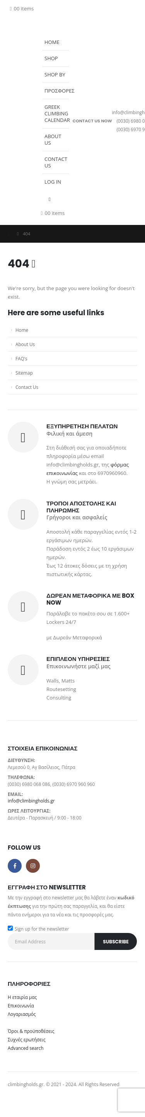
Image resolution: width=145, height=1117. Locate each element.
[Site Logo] (23, 120)
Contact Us (55, 162)
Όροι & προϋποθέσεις (31, 1031)
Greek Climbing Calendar (56, 113)
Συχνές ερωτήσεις (26, 1039)
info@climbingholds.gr (31, 801)
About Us (52, 139)
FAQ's (21, 358)
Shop (51, 58)
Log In (52, 181)
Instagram (33, 866)
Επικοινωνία (21, 1005)
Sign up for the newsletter (38, 929)
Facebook (15, 866)
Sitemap (24, 373)
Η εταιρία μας (22, 997)
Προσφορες (56, 90)
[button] (45, 29)
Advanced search (26, 1048)
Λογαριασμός (22, 1014)
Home (52, 42)
